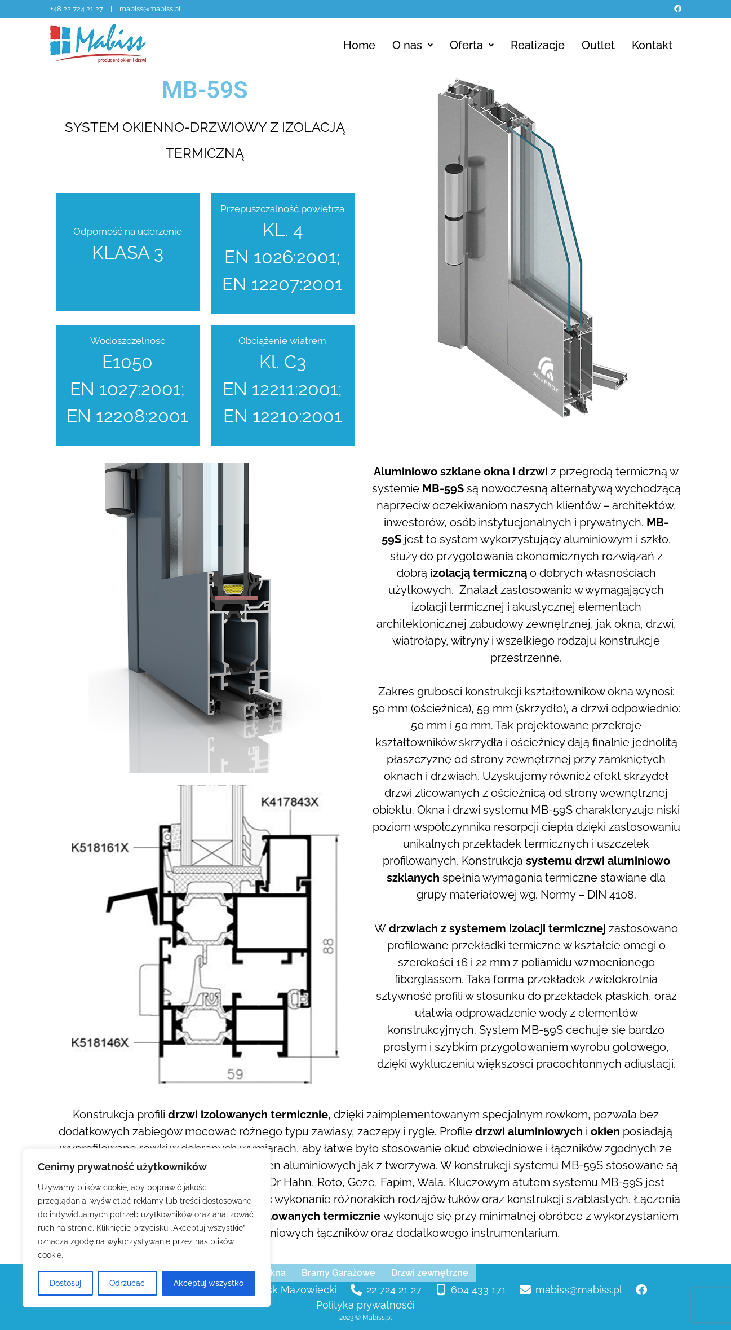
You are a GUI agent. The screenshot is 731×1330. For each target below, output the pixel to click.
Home (359, 45)
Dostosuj (65, 1283)
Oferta (472, 45)
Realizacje (538, 45)
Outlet (598, 45)
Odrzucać (127, 1283)
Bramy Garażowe (338, 1272)
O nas (412, 45)
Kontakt (652, 45)
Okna (274, 1272)
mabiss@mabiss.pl (150, 9)
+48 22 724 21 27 (77, 9)
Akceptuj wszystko (208, 1283)
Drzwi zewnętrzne (429, 1272)
